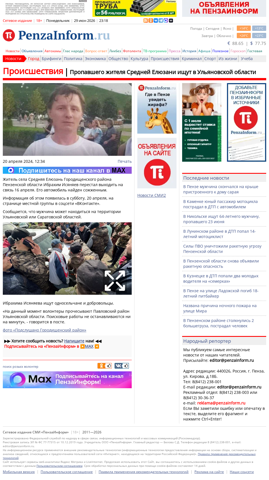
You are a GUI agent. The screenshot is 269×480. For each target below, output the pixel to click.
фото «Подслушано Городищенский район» (44, 330)
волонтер (31, 366)
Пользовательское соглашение (67, 471)
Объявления (32, 51)
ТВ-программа (155, 51)
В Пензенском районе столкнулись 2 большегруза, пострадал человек (218, 323)
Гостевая (254, 51)
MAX (89, 346)
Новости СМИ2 (151, 195)
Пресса (174, 51)
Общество (118, 58)
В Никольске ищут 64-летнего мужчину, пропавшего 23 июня (221, 219)
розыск (18, 366)
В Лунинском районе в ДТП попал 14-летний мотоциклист (219, 233)
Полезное (220, 51)
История (189, 51)
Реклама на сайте (209, 471)
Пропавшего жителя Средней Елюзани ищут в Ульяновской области (163, 72)
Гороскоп (238, 51)
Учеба (247, 58)
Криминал (192, 58)
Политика (73, 58)
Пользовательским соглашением (59, 466)
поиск (7, 366)
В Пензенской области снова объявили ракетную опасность (221, 263)
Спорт (210, 58)
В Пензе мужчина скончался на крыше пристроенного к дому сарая (220, 189)
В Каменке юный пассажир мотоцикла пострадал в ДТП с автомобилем (220, 204)
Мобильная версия (19, 471)
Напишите (74, 341)
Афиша (204, 51)
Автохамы (53, 51)
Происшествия (165, 58)
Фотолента (132, 51)
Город (33, 58)
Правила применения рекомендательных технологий (144, 471)
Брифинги (51, 58)
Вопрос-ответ (96, 51)
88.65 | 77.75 (247, 43)
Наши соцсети (242, 471)
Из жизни (228, 58)
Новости (13, 51)
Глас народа (73, 51)
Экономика (95, 58)
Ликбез (115, 51)
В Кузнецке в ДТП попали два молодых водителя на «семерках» (220, 278)
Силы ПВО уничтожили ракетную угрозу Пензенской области (222, 248)
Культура (139, 58)
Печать (125, 161)
